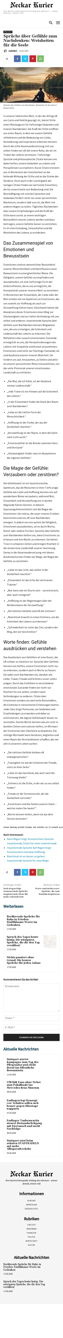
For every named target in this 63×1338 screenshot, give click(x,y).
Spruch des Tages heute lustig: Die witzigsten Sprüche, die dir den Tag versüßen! (23, 941)
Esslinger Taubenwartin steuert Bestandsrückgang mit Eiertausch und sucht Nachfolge (24, 1125)
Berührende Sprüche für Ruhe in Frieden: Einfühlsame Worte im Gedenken (23, 921)
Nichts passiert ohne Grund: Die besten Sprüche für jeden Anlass (23, 960)
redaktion (12, 50)
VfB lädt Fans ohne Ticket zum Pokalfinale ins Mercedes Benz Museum (24, 1085)
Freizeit (7, 32)
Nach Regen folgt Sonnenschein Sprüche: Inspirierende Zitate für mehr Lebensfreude (15, 892)
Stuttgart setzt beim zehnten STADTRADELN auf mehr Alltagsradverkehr (23, 1145)
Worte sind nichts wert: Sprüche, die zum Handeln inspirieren (47, 891)
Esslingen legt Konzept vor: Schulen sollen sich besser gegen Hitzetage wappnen (22, 1105)
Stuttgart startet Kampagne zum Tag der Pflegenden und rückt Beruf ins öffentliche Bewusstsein (23, 1065)
